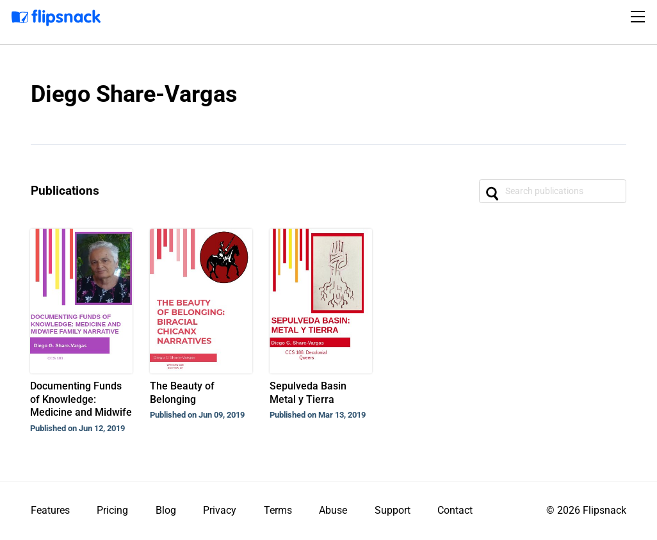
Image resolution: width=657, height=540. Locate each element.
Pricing (112, 510)
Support (392, 510)
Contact (455, 510)
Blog (166, 510)
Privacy (219, 510)
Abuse (333, 510)
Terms (278, 510)
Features (50, 510)
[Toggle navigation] (639, 16)
